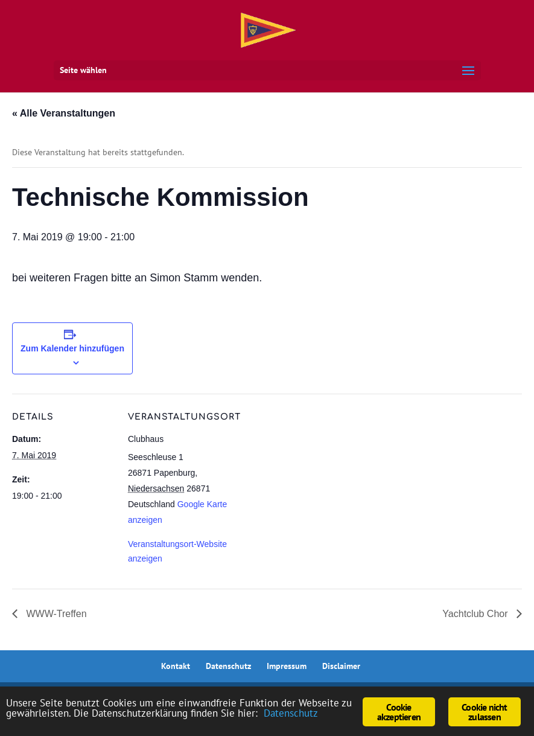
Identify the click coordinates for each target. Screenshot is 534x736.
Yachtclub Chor (476, 614)
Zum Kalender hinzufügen (72, 348)
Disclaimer (341, 666)
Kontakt (175, 666)
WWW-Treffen (55, 614)
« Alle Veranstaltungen (63, 113)
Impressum (287, 666)
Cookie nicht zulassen (484, 712)
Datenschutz (228, 666)
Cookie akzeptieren (399, 712)
